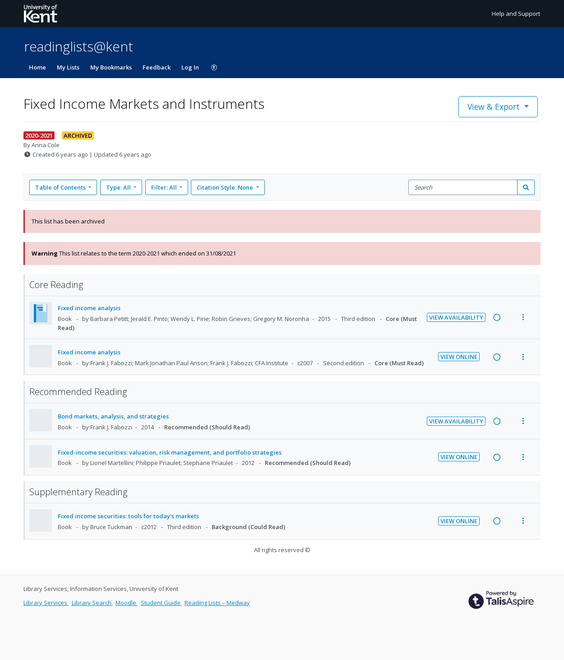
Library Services (46, 603)
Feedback (157, 67)
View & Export (494, 106)
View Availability (456, 317)
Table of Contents (61, 187)
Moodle (127, 603)
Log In (190, 67)
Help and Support (516, 13)
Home (37, 67)
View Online (458, 357)
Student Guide (161, 603)
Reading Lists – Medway (217, 603)
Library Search (92, 603)
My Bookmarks (111, 67)
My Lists (68, 67)
